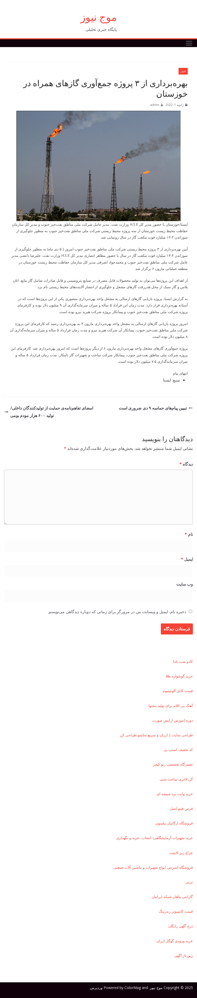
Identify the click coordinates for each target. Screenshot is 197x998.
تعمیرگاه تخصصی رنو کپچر (173, 764)
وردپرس (96, 987)
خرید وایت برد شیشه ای (174, 793)
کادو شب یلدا (183, 661)
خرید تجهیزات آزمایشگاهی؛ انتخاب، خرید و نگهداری (154, 837)
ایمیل (187, 559)
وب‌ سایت (184, 584)
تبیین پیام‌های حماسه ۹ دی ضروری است (156, 408)
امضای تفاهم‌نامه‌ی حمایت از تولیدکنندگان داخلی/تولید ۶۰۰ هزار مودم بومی (48, 411)
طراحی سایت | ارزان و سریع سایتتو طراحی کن (156, 734)
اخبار (183, 71)
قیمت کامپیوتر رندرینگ (176, 911)
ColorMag (132, 987)
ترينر (189, 881)
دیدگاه (186, 464)
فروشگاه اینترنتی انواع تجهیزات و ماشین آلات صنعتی (153, 867)
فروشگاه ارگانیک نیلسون (174, 823)
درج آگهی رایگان (180, 925)
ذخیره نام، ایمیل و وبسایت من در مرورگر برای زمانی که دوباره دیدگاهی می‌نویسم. (117, 611)
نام (189, 534)
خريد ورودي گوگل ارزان (174, 940)
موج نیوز (99, 17)
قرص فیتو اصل (181, 808)
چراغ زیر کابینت (181, 852)
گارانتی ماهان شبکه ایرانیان (172, 896)
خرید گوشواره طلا (179, 676)
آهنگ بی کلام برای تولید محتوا (171, 705)
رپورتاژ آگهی (183, 955)
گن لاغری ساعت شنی (176, 779)
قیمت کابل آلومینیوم (178, 690)
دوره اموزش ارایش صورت (172, 720)
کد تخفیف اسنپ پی (178, 749)
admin (154, 105)
